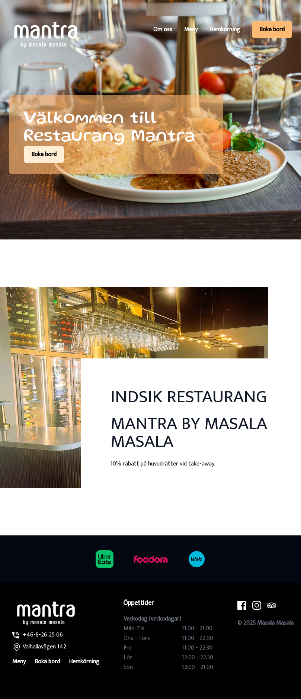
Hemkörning (224, 30)
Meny (191, 30)
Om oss (162, 30)
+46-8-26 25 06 (43, 635)
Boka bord (272, 30)
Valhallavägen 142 (44, 647)
